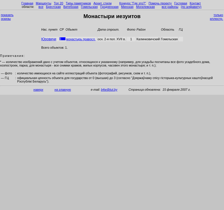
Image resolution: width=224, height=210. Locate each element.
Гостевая (180, 3)
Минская (127, 6)
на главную (62, 89)
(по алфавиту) (191, 6)
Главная (27, 3)
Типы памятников (78, 3)
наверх (38, 89)
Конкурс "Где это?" (132, 3)
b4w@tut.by (109, 89)
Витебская (71, 6)
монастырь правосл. (81, 39)
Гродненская (109, 6)
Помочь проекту (160, 3)
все (40, 6)
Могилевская (145, 6)
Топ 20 (58, 3)
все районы (170, 6)
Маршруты (43, 3)
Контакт (195, 3)
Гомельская (89, 6)
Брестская (53, 6)
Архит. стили (102, 3)
